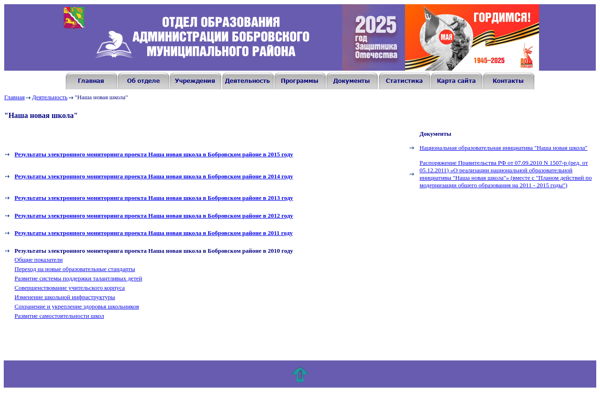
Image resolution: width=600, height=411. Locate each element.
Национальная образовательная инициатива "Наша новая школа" (503, 147)
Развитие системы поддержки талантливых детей (78, 278)
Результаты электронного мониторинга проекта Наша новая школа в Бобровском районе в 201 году (154, 154)
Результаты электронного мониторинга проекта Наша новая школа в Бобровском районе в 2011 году (154, 232)
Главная (14, 97)
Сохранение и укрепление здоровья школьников (77, 306)
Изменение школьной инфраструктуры (65, 297)
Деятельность (50, 97)
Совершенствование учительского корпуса (70, 287)
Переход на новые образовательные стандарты (75, 268)
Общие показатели (39, 259)
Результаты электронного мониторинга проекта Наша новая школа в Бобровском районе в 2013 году (154, 197)
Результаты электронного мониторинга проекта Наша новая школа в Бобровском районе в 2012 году (154, 215)
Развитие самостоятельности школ (59, 315)
